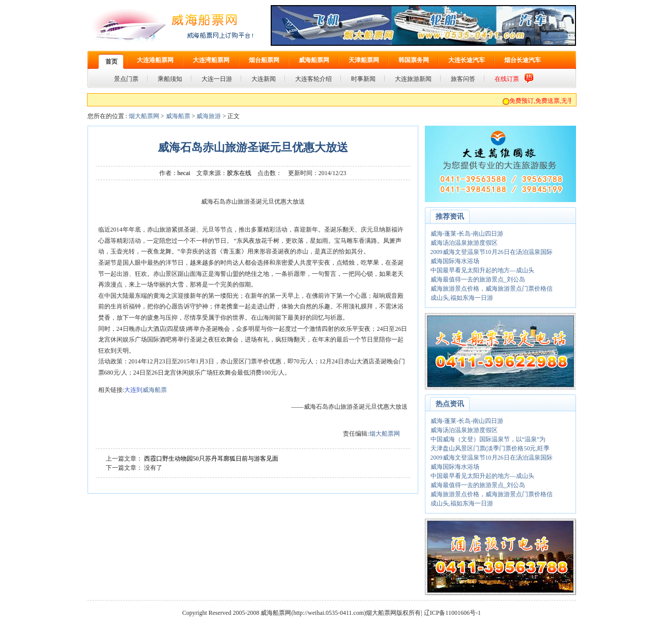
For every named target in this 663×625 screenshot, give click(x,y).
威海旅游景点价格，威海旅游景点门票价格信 (491, 288)
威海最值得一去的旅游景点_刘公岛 (477, 279)
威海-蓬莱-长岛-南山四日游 (467, 233)
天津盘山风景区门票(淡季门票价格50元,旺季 (490, 448)
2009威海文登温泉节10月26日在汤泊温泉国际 (491, 251)
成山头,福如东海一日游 (461, 297)
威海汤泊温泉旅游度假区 (464, 242)
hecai (184, 173)
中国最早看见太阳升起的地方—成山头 (482, 270)
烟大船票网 (144, 116)
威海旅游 (208, 116)
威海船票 (178, 116)
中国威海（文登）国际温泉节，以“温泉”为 (488, 439)
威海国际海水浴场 (454, 261)
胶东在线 (239, 173)
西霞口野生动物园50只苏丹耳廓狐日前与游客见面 (211, 458)
